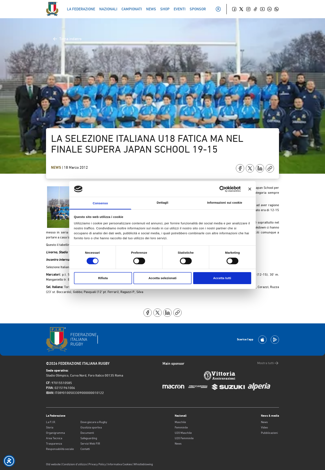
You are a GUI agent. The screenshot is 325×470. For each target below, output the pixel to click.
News (56, 167)
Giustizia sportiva (91, 427)
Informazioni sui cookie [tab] (224, 202)
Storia (49, 427)
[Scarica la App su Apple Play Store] (262, 339)
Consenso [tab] (100, 203)
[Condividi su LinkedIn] (260, 168)
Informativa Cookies (120, 464)
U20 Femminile (184, 438)
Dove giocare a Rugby (93, 422)
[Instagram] (248, 9)
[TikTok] (255, 9)
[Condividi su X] (250, 168)
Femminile (181, 427)
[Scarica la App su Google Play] (275, 339)
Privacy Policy (97, 464)
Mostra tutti (268, 363)
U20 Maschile (183, 432)
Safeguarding (88, 438)
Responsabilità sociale (60, 449)
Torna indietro (67, 38)
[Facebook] (234, 9)
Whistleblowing (143, 464)
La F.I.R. (51, 422)
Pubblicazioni (269, 432)
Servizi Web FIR (90, 443)
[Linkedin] (269, 9)
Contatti (85, 449)
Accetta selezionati (162, 278)
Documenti (87, 432)
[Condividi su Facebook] (240, 168)
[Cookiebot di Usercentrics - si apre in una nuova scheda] (222, 189)
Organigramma (55, 432)
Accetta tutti (222, 278)
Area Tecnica (54, 438)
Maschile (180, 422)
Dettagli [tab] (162, 202)
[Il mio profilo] (218, 9)
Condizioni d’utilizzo (74, 464)
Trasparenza (54, 443)
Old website (53, 464)
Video (264, 427)
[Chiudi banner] (249, 189)
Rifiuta (103, 278)
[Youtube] (262, 9)
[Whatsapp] (276, 9)
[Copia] (270, 168)
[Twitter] (241, 9)
